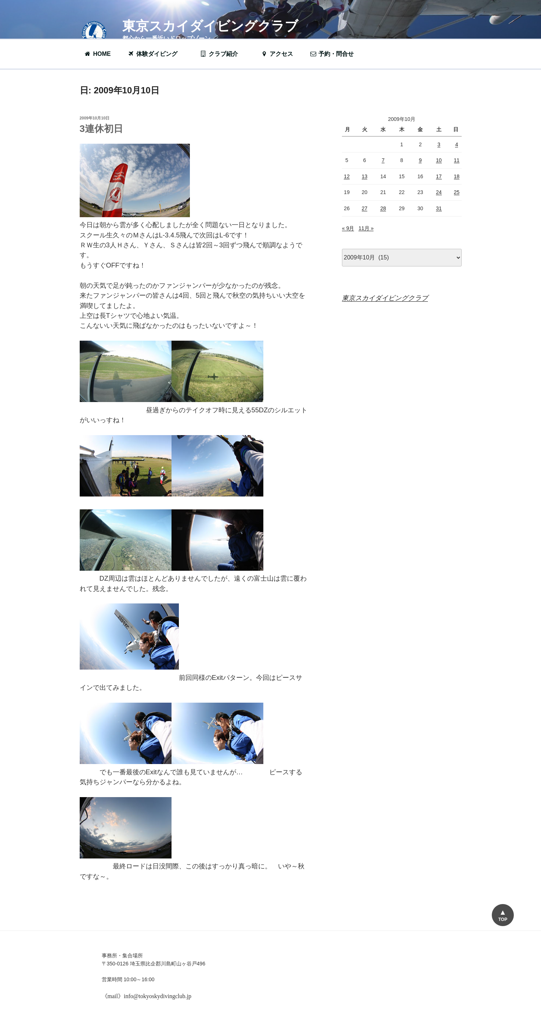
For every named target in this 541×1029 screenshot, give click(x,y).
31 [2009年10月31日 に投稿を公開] (439, 208)
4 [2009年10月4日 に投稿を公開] (456, 144)
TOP (502, 919)
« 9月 (348, 228)
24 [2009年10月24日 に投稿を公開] (439, 192)
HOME (97, 54)
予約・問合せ (335, 54)
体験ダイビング (156, 54)
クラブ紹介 (222, 54)
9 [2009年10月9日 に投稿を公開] (420, 160)
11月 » (366, 228)
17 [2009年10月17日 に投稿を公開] (439, 176)
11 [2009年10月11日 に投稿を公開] (457, 160)
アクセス (276, 54)
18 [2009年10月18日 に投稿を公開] (457, 176)
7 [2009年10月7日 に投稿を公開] (383, 160)
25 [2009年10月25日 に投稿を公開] (457, 192)
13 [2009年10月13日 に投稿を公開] (365, 176)
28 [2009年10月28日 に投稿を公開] (383, 208)
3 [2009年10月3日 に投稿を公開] (438, 144)
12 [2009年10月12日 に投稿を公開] (347, 176)
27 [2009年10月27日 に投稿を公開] (365, 208)
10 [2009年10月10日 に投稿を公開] (439, 160)
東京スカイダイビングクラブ (210, 25)
